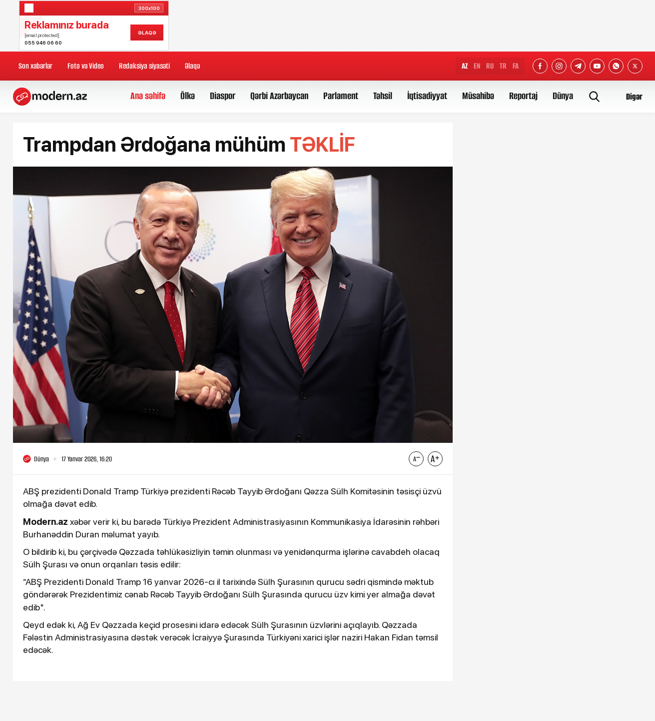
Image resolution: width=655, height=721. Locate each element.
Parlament (340, 96)
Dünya (563, 96)
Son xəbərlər (35, 66)
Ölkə (187, 96)
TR (503, 66)
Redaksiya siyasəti (144, 66)
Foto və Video (85, 66)
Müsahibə (478, 96)
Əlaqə (192, 66)
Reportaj (523, 96)
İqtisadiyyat (427, 96)
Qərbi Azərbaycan (279, 96)
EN (477, 66)
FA (516, 66)
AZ (465, 66)
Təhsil (382, 96)
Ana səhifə (147, 96)
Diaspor (222, 96)
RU (490, 66)
